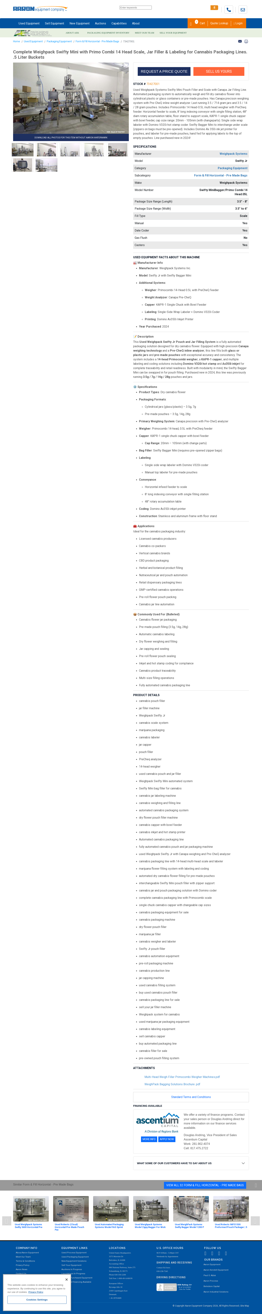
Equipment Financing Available (76, 1282)
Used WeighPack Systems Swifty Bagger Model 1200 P (189, 1225)
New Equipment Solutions (73, 1261)
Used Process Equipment (73, 1252)
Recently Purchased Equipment (76, 1278)
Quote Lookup (219, 23)
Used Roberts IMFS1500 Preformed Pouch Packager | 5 (231, 1225)
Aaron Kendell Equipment (216, 1270)
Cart (197, 23)
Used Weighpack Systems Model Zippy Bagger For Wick (150, 1225)
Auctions (100, 23)
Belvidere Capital (212, 1286)
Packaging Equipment (59, 41)
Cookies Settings (37, 1299)
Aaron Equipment (212, 1264)
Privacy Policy (22, 1265)
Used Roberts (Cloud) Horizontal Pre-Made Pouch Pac (69, 1227)
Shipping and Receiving (174, 1262)
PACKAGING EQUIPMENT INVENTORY (108, 32)
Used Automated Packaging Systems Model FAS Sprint (109, 1225)
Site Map (244, 1306)
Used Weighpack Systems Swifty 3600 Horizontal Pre (28, 1225)
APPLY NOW (167, 1139)
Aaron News (21, 1269)
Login (238, 23)
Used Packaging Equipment (75, 1257)
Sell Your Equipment (71, 1265)
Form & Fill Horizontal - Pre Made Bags (97, 41)
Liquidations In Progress (73, 1273)
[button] (17, 102)
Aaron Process (211, 1281)
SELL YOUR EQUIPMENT (173, 32)
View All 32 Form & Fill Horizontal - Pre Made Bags (205, 1185)
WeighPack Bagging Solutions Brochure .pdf (172, 1084)
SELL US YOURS (219, 71)
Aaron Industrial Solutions (216, 1292)
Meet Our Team (23, 1257)
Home (16, 41)
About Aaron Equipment (27, 1252)
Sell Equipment (54, 23)
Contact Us (21, 1273)
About (136, 23)
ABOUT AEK (72, 32)
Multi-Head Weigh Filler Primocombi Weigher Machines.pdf (182, 1077)
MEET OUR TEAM (144, 32)
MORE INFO (149, 1139)
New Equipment (80, 23)
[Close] (67, 1280)
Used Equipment (29, 23)
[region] (37, 1292)
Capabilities (119, 23)
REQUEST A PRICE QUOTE (164, 71)
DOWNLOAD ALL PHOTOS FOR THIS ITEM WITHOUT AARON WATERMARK (71, 137)
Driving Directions (171, 1277)
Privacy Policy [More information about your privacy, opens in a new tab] (35, 1292)
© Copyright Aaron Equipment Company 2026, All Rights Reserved (206, 1306)
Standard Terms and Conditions (191, 1097)
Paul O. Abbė (210, 1275)
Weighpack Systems (233, 153)
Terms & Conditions (25, 1261)
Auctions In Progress (71, 1269)
